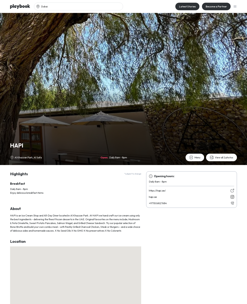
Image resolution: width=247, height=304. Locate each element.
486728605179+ (158, 203)
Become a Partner (216, 6)
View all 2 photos (221, 157)
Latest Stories (187, 6)
